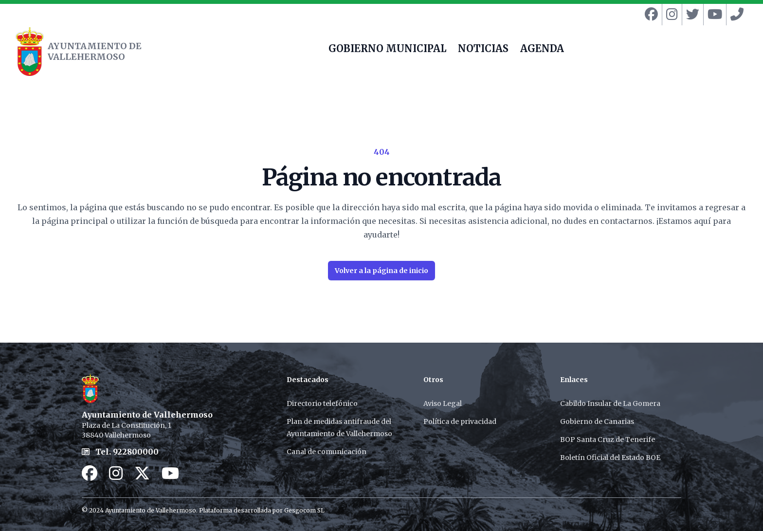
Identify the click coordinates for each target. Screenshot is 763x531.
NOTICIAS (483, 50)
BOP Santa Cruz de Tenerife (607, 439)
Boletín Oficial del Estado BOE (610, 457)
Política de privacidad (459, 421)
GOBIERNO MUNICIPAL (387, 50)
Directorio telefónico (322, 403)
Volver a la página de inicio (381, 270)
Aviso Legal (442, 403)
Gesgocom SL (304, 510)
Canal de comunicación (326, 451)
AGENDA (542, 50)
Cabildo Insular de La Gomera (610, 403)
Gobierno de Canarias (597, 421)
